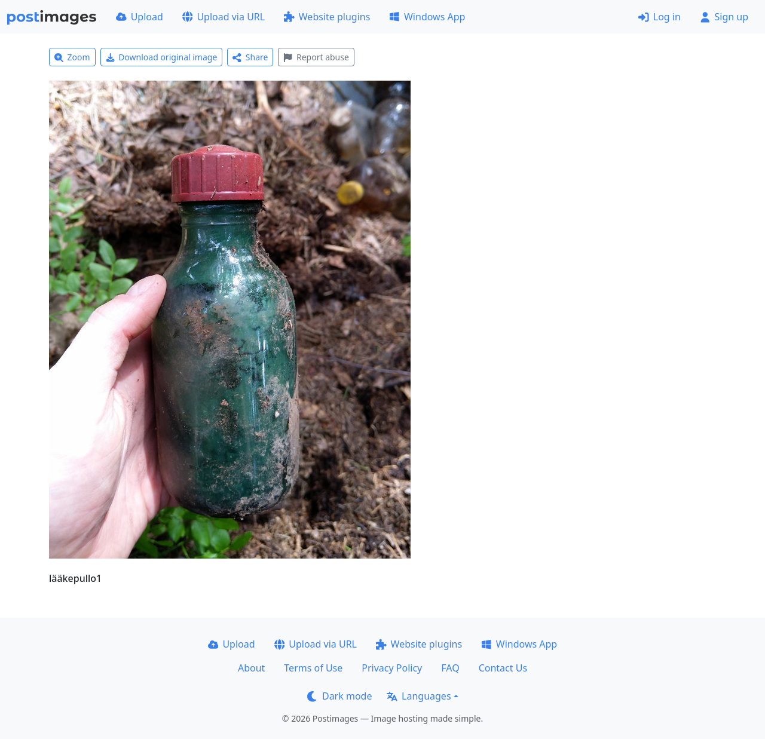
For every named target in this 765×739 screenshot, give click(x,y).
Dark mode (339, 696)
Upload (139, 16)
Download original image (162, 57)
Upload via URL (223, 16)
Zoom (72, 57)
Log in (659, 16)
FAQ (450, 667)
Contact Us (503, 667)
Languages (419, 696)
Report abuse (315, 57)
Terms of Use (313, 667)
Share (250, 57)
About (251, 667)
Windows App (427, 16)
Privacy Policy (392, 667)
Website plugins (327, 16)
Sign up (724, 16)
